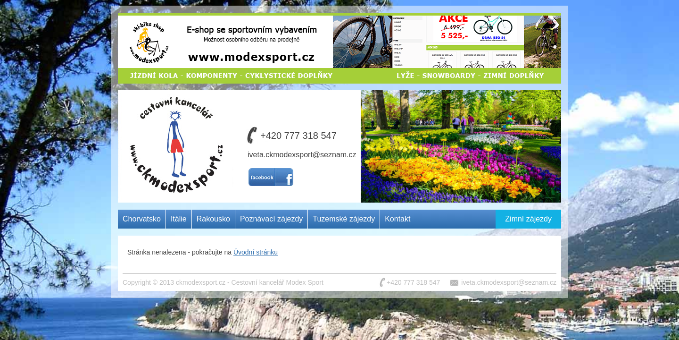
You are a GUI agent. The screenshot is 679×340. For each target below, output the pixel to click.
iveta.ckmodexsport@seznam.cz (302, 155)
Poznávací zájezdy (271, 219)
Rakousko (213, 219)
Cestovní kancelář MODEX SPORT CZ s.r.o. (173, 125)
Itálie (179, 219)
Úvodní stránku (255, 252)
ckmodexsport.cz (200, 282)
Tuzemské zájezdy (344, 219)
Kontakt (397, 219)
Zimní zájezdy (528, 219)
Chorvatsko (142, 219)
